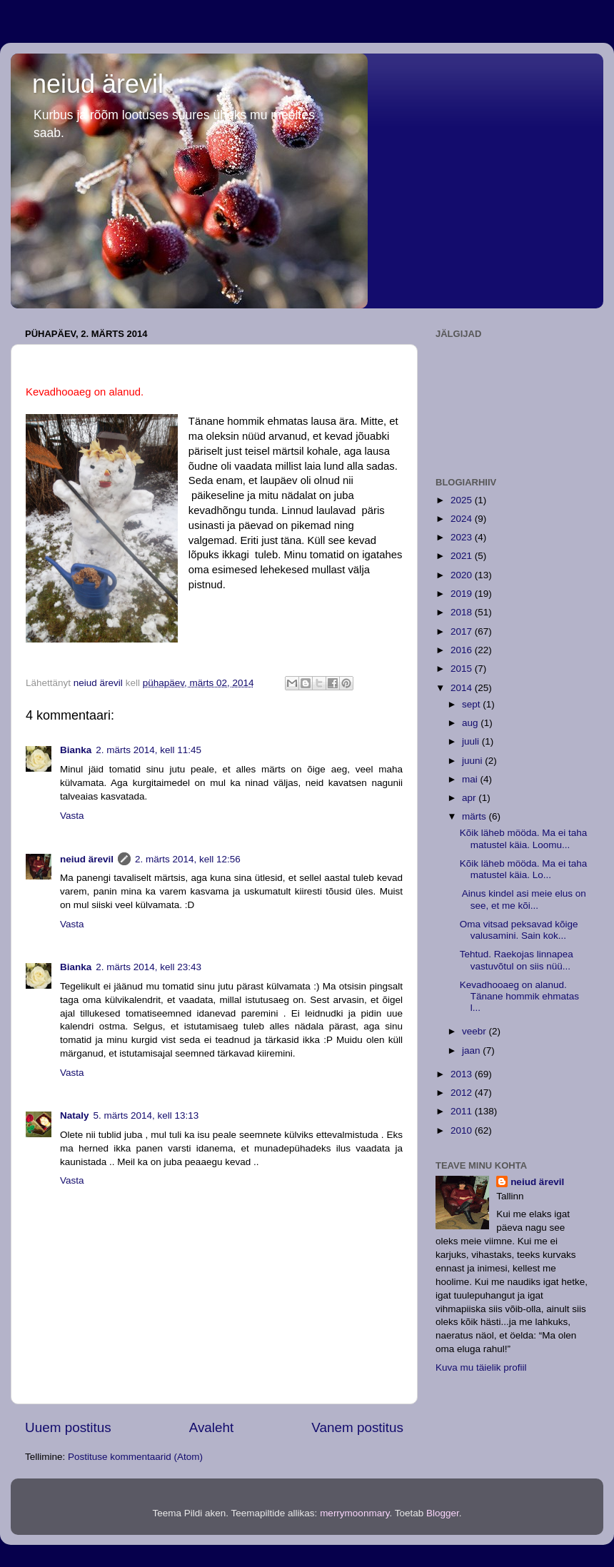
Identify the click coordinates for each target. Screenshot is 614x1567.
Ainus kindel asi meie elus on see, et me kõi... (523, 899)
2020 (463, 575)
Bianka (75, 750)
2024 (463, 518)
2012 (463, 1092)
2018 (463, 612)
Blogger (442, 1513)
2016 (463, 650)
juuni (473, 760)
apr (470, 797)
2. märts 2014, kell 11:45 (148, 750)
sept (472, 704)
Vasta (72, 815)
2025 (463, 500)
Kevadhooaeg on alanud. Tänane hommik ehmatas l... (519, 996)
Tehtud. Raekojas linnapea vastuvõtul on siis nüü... (516, 960)
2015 (463, 668)
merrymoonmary (354, 1513)
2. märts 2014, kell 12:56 (188, 859)
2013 (463, 1074)
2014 (463, 687)
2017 (463, 631)
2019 (463, 593)
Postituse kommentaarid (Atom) (135, 1456)
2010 (463, 1130)
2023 (463, 537)
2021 (463, 555)
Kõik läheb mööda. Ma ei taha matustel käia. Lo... (524, 869)
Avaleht (211, 1427)
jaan (472, 1050)
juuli (472, 741)
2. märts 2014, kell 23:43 (148, 967)
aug (471, 722)
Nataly (74, 1115)
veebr (475, 1031)
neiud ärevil (97, 84)
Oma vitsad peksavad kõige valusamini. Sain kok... (519, 930)
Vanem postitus (357, 1427)
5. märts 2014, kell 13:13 (146, 1115)
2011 (463, 1111)
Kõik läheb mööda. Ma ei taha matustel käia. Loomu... (524, 838)
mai (471, 779)
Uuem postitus (68, 1427)
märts (475, 816)
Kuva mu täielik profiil (481, 1367)
